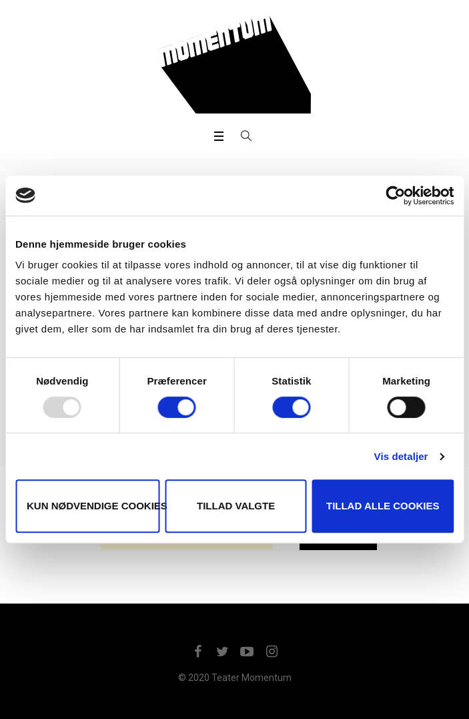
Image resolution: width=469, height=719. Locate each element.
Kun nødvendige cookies (93, 505)
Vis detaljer (401, 456)
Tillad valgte (236, 505)
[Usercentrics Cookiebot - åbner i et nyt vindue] (395, 196)
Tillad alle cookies (382, 505)
